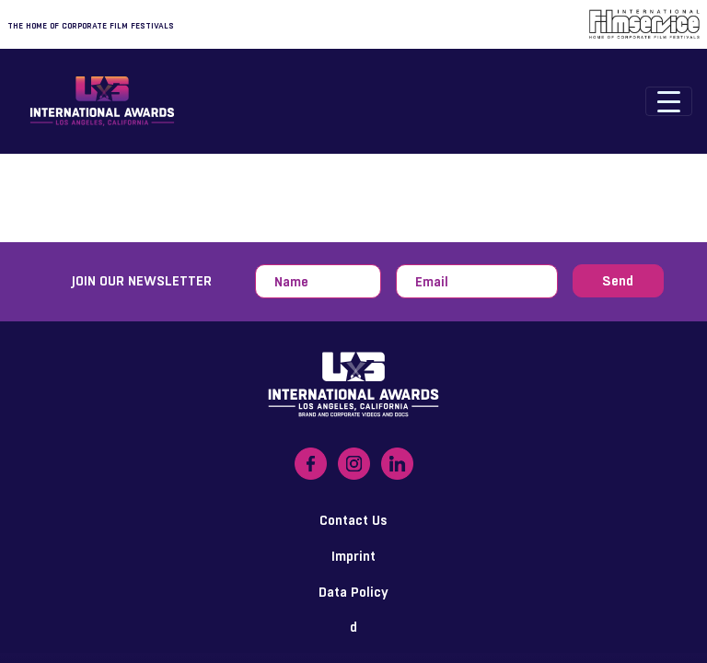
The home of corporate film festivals (90, 25)
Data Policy (353, 591)
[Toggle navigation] (668, 101)
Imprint (353, 556)
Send (617, 280)
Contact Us (353, 520)
